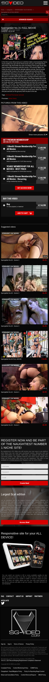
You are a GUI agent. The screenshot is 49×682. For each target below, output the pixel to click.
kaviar (16, 95)
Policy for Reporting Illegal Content (34, 671)
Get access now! (24, 188)
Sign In (10, 644)
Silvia (11, 30)
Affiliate (5, 600)
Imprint (29, 596)
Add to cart (22, 213)
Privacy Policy (30, 644)
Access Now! (24, 522)
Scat (9, 95)
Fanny (17, 30)
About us (20, 596)
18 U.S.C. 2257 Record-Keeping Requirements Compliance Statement (21, 660)
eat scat (21, 95)
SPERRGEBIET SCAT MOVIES (23, 10)
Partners (38, 596)
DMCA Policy (42, 675)
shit (7, 95)
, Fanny (14, 98)
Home (2, 10)
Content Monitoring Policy (20, 668)
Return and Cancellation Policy (10, 675)
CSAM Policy (34, 668)
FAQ (2, 596)
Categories (9, 10)
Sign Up (3, 644)
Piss (12, 95)
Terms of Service (19, 644)
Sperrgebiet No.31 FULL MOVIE (10, 12)
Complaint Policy (6, 668)
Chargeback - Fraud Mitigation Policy (11, 671)
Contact (10, 596)
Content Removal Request (28, 675)
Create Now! (24, 483)
